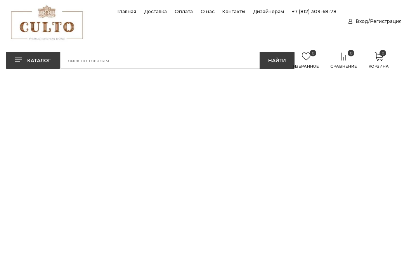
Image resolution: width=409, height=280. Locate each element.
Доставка (155, 11)
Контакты (233, 11)
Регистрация (386, 21)
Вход (362, 21)
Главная (127, 11)
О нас (208, 11)
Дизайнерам (268, 11)
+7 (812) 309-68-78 (314, 11)
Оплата (184, 11)
